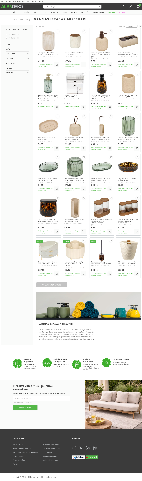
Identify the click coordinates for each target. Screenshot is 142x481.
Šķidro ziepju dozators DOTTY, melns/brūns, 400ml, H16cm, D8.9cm (101, 96)
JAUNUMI (111, 12)
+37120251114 (6, 1)
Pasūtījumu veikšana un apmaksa (25, 452)
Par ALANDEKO (18, 445)
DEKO (45, 12)
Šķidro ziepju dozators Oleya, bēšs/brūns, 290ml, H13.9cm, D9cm (100, 54)
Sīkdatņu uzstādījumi (50, 460)
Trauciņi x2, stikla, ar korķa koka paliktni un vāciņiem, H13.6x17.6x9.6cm (101, 221)
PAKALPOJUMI (98, 12)
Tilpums (9, 58)
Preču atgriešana (19, 460)
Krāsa (8, 49)
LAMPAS (36, 12)
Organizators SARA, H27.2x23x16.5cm (70, 96)
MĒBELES (16, 12)
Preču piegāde (18, 456)
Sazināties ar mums (50, 456)
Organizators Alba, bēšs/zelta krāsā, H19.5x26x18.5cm (47, 263)
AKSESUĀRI (85, 12)
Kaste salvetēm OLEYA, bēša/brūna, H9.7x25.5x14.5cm (128, 53)
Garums (9, 73)
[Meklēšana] (72, 7)
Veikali (34, 1)
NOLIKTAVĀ (14, 35)
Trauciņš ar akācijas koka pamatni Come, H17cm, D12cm (48, 53)
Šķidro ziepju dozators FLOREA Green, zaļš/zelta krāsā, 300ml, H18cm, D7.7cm (48, 96)
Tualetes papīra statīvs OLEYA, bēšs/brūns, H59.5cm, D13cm (101, 138)
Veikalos (14, 38)
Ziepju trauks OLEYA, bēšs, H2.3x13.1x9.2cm (46, 138)
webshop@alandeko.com (21, 1)
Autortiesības (47, 452)
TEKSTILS (54, 12)
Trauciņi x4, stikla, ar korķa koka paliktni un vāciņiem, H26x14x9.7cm (128, 221)
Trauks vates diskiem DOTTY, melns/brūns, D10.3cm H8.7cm (48, 220)
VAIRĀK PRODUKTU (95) (52, 285)
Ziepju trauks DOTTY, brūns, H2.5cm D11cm (127, 179)
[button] (138, 6)
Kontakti (41, 1)
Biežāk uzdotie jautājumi (22, 448)
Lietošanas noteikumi (51, 445)
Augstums (10, 63)
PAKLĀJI (26, 12)
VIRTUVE (74, 12)
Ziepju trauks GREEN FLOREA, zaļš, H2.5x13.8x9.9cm (47, 179)
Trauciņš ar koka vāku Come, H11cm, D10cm (73, 53)
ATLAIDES (122, 12)
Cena (8, 44)
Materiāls (10, 54)
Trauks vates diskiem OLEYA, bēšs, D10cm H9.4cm (73, 138)
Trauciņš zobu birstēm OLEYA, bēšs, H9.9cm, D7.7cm (128, 96)
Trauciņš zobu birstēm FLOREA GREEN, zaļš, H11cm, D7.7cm (128, 138)
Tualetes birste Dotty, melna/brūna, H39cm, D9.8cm (101, 263)
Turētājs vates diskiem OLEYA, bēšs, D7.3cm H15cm (74, 220)
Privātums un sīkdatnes (51, 448)
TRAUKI (64, 12)
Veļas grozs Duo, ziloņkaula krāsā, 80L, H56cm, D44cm (127, 263)
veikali (15, 464)
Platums (10, 68)
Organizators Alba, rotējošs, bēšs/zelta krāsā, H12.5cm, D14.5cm (73, 263)
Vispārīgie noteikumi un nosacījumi (22, 402)
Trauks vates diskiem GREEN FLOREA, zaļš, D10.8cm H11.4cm (74, 179)
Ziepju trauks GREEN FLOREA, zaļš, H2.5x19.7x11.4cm (100, 179)
